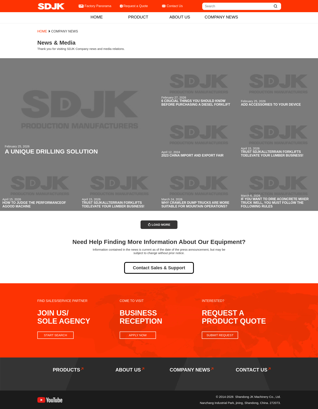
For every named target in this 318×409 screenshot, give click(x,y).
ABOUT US (180, 17)
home (97, 17)
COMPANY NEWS (221, 17)
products (68, 370)
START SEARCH (55, 335)
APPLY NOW (138, 335)
